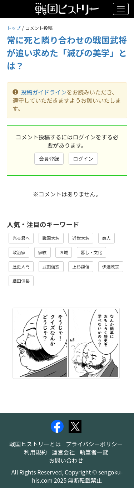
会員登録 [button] (49, 158)
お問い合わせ (66, 460)
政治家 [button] (19, 252)
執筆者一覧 (94, 452)
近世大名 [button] (80, 238)
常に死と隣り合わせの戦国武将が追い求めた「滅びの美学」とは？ (67, 53)
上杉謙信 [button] (80, 266)
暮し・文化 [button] (91, 252)
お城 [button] (63, 252)
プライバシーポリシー (94, 444)
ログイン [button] (83, 158)
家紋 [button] (42, 252)
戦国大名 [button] (51, 238)
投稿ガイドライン (43, 92)
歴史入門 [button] (21, 266)
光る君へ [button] (21, 238)
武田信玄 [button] (51, 266)
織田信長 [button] (21, 281)
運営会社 (63, 452)
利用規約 (35, 452)
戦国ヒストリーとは (35, 444)
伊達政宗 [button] (110, 266)
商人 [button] (106, 238)
